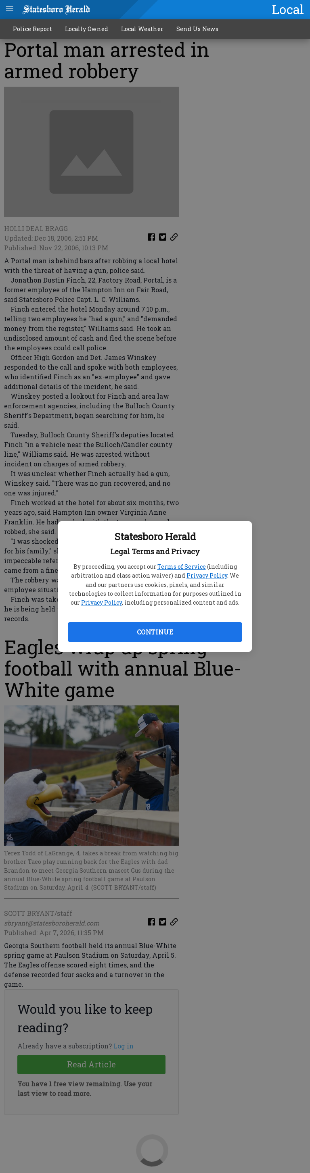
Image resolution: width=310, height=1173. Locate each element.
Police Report (32, 29)
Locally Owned (86, 29)
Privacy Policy (206, 575)
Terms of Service (181, 566)
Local (288, 9)
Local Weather (142, 29)
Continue (155, 632)
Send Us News (197, 29)
